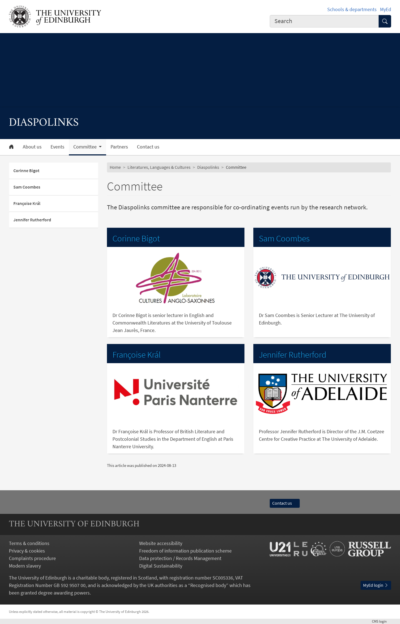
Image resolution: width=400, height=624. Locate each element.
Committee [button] (85, 147)
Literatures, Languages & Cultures (159, 167)
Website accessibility (160, 543)
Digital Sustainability (160, 566)
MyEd (385, 9)
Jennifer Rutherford (32, 219)
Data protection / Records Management (180, 558)
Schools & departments (352, 9)
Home (115, 167)
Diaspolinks (208, 167)
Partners (119, 147)
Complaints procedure (32, 558)
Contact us (148, 147)
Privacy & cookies (27, 551)
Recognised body (208, 585)
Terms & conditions (29, 543)
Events (57, 147)
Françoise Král (26, 203)
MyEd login (376, 585)
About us (32, 147)
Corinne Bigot (26, 170)
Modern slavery (25, 566)
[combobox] (324, 21)
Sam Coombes (26, 187)
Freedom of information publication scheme (185, 551)
